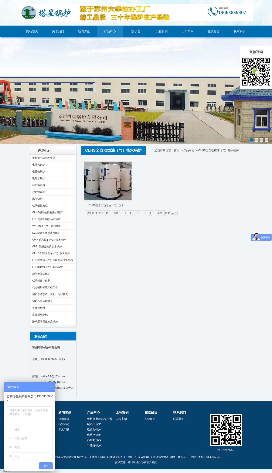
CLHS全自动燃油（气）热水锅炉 (51, 253)
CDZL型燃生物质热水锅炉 (47, 246)
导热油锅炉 (38, 191)
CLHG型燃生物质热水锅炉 (47, 212)
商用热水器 (38, 185)
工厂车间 (188, 31)
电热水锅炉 (38, 178)
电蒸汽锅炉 (38, 164)
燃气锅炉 (37, 198)
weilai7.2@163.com (53, 376)
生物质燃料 (38, 307)
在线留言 (214, 31)
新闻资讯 (84, 31)
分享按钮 (5, 471)
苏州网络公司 (135, 462)
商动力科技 (150, 462)
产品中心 (110, 31)
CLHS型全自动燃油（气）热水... (107, 205)
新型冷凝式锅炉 (41, 273)
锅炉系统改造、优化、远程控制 (50, 294)
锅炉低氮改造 (40, 205)
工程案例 (162, 31)
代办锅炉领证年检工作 (45, 287)
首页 (176, 150)
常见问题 (63, 429)
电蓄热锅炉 (38, 171)
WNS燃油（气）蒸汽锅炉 (46, 226)
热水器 (135, 31)
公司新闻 (63, 418)
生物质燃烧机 (40, 314)
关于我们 (58, 31)
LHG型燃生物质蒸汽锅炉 (46, 219)
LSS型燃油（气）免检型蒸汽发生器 (52, 260)
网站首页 (32, 31)
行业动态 (63, 424)
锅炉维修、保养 (41, 280)
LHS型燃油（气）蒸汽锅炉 (47, 266)
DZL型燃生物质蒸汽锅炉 (46, 232)
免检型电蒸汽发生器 (43, 157)
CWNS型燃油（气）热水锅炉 (49, 239)
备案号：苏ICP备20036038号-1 (107, 457)
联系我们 (239, 31)
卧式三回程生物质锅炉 (45, 321)
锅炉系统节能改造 (42, 301)
